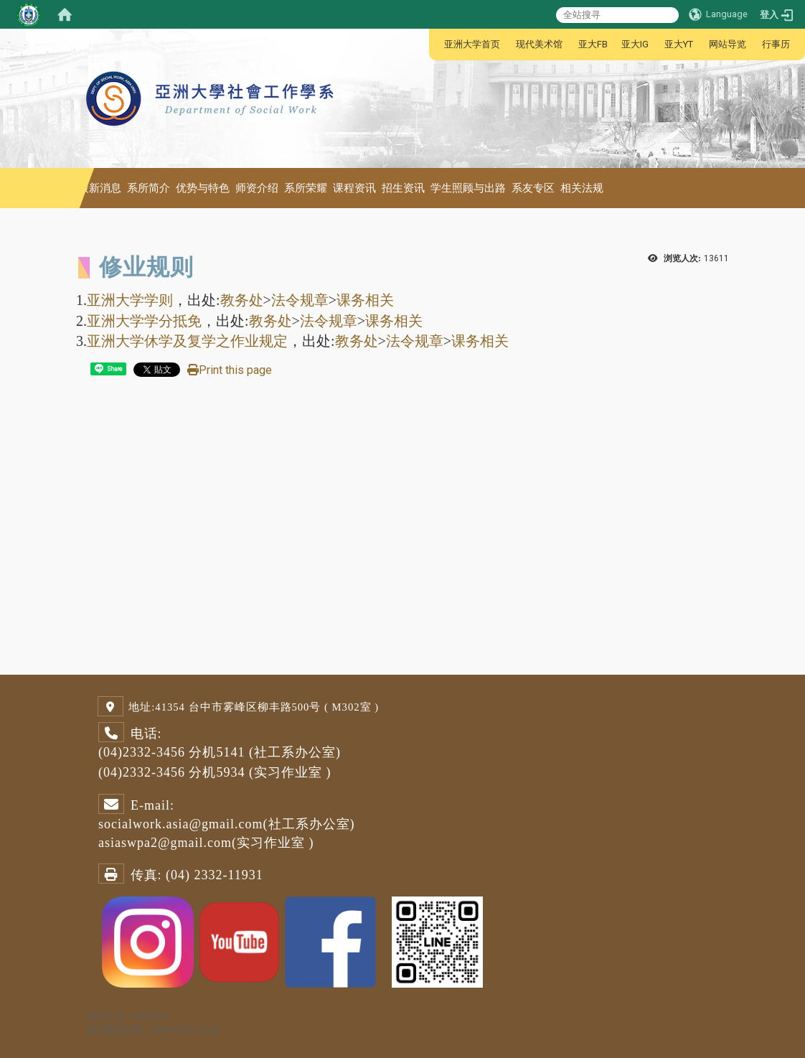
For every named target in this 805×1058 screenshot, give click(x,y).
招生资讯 (403, 188)
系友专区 (533, 188)
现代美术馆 (539, 44)
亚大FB (593, 44)
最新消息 (99, 188)
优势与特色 (203, 188)
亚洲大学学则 (130, 300)
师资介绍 (256, 188)
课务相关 (365, 300)
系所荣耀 (305, 188)
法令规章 (300, 300)
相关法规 (581, 188)
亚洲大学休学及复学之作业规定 (187, 341)
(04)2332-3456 (141, 752)
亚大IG (635, 44)
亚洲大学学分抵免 (144, 321)
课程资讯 (354, 188)
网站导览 (727, 44)
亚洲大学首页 (472, 44)
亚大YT (678, 44)
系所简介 (148, 188)
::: (436, 44)
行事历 (776, 44)
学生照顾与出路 (468, 188)
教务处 (241, 300)
